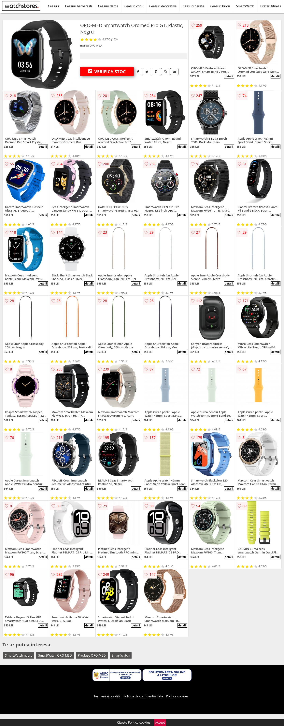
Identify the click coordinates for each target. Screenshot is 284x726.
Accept (160, 722)
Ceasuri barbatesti (78, 6)
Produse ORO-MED (92, 655)
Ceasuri (53, 6)
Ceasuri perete (193, 6)
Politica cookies (177, 696)
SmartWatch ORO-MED (55, 655)
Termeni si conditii (107, 696)
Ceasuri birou (220, 6)
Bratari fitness (270, 6)
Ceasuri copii (133, 6)
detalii (229, 76)
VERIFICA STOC (107, 71)
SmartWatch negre (18, 655)
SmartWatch (245, 6)
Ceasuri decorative (163, 6)
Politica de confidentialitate (143, 696)
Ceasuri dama (108, 6)
